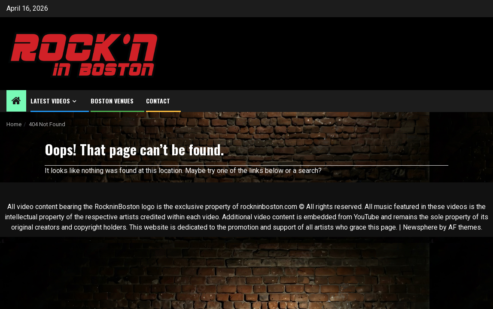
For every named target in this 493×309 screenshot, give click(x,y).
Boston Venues (112, 100)
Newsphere (420, 227)
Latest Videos (50, 100)
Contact (158, 100)
